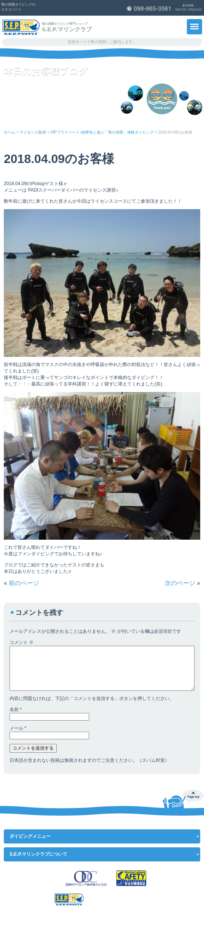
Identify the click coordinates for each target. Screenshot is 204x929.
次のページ (180, 583)
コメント (21, 642)
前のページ (24, 583)
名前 (16, 709)
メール (18, 728)
